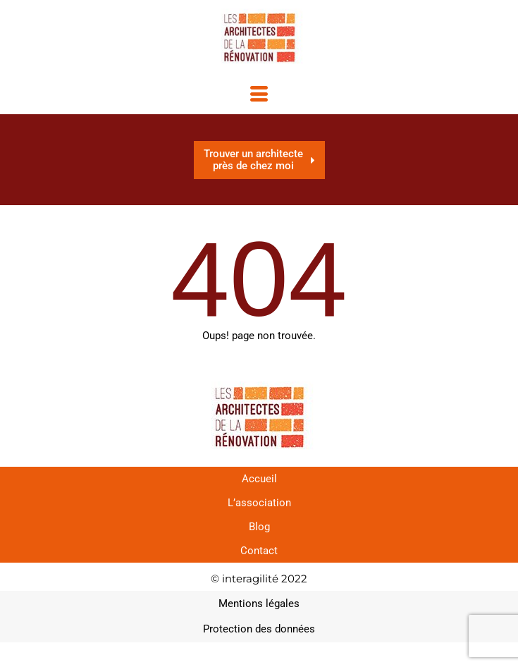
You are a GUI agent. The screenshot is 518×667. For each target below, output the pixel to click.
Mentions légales (259, 603)
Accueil (259, 478)
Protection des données (259, 629)
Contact (259, 550)
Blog (259, 526)
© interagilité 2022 (259, 578)
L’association (259, 502)
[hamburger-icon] (259, 96)
